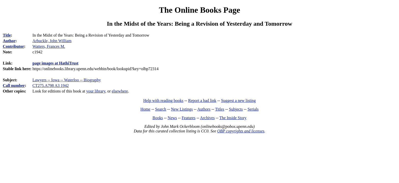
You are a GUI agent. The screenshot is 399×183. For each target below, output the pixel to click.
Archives (207, 118)
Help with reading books (163, 100)
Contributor (13, 46)
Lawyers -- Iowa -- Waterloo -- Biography (67, 80)
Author (9, 41)
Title (7, 35)
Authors (203, 109)
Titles (219, 109)
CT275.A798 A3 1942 (51, 85)
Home (145, 109)
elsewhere (120, 91)
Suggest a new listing (238, 100)
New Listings (182, 109)
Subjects (236, 109)
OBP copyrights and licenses (240, 131)
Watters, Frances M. (49, 46)
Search (160, 109)
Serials (253, 109)
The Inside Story (233, 118)
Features (188, 118)
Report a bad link (202, 100)
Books (157, 118)
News (172, 118)
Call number (14, 85)
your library (95, 91)
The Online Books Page (199, 9)
